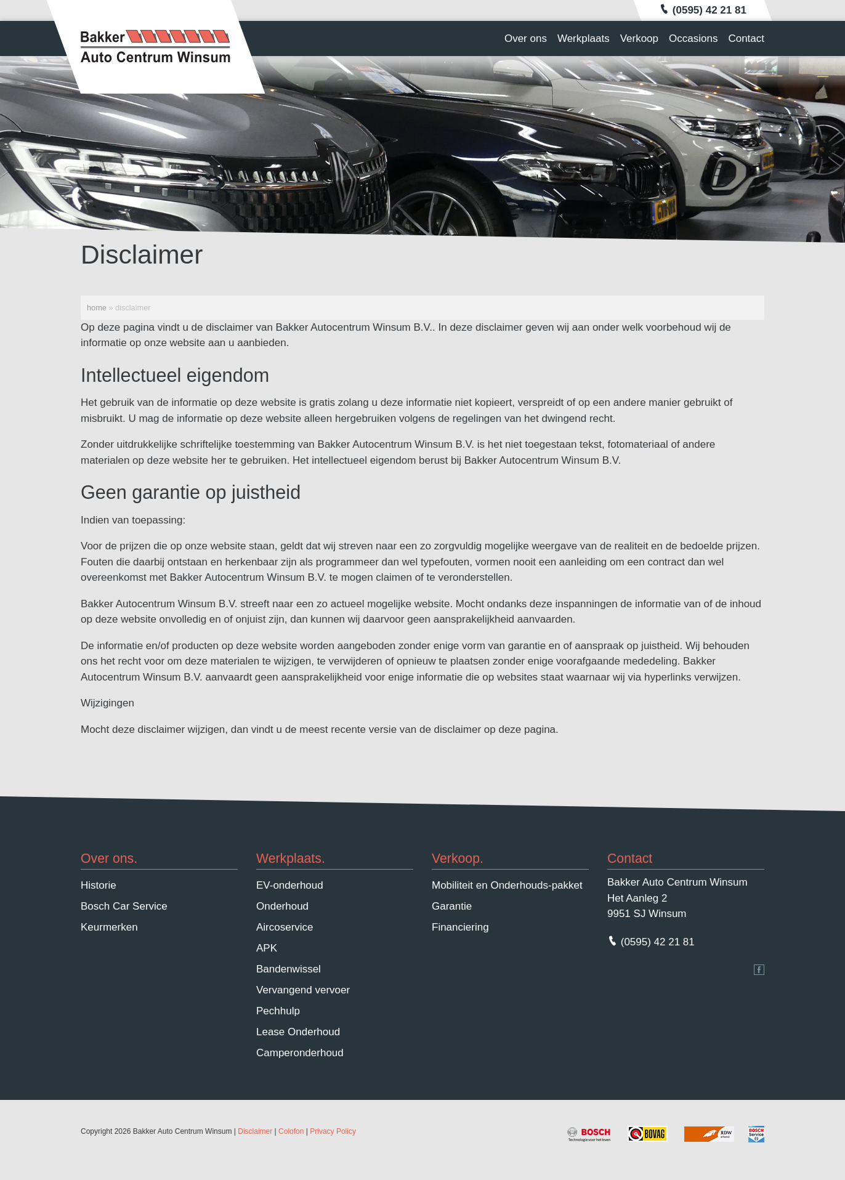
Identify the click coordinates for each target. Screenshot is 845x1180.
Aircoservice (284, 927)
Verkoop (639, 38)
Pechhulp (278, 1011)
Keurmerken (109, 927)
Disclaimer (255, 1131)
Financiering (460, 927)
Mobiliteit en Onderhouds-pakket (507, 885)
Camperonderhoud (300, 1053)
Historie (98, 885)
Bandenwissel (288, 969)
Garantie (452, 906)
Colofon (291, 1131)
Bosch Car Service (124, 906)
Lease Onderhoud (298, 1032)
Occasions (693, 38)
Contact (746, 38)
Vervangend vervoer (303, 990)
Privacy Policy (333, 1131)
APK (266, 948)
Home (97, 307)
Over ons (525, 38)
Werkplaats (583, 38)
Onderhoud (282, 906)
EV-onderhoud (289, 885)
